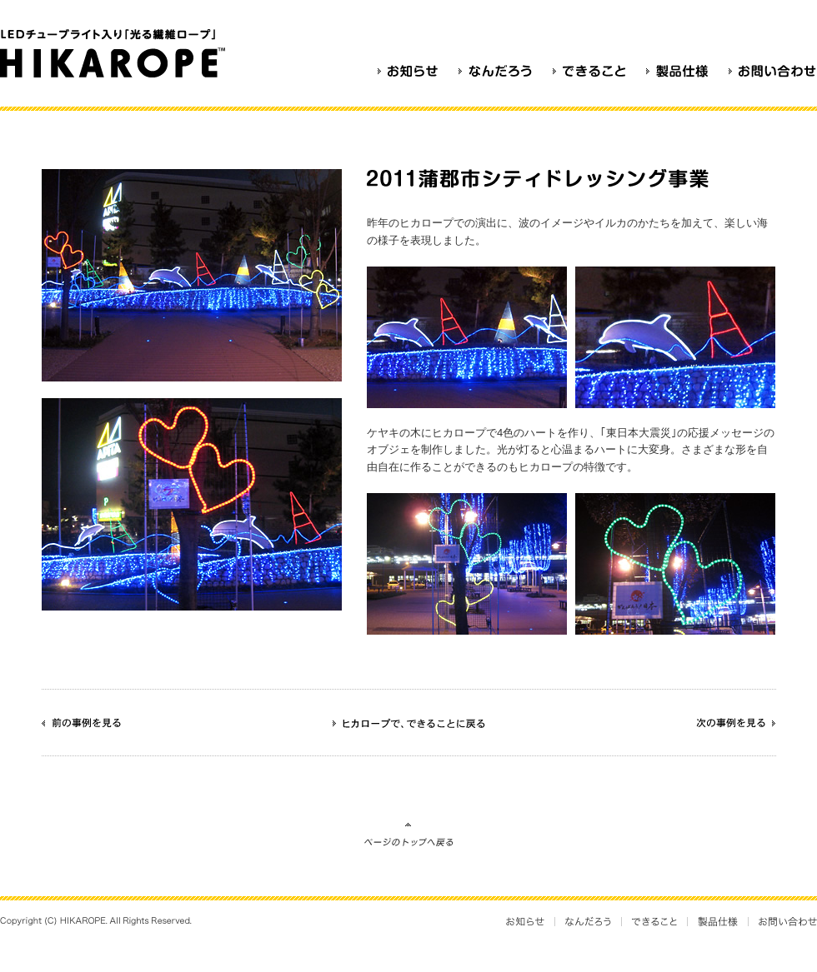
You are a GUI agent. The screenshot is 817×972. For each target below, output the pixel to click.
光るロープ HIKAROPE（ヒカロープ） (116, 53)
